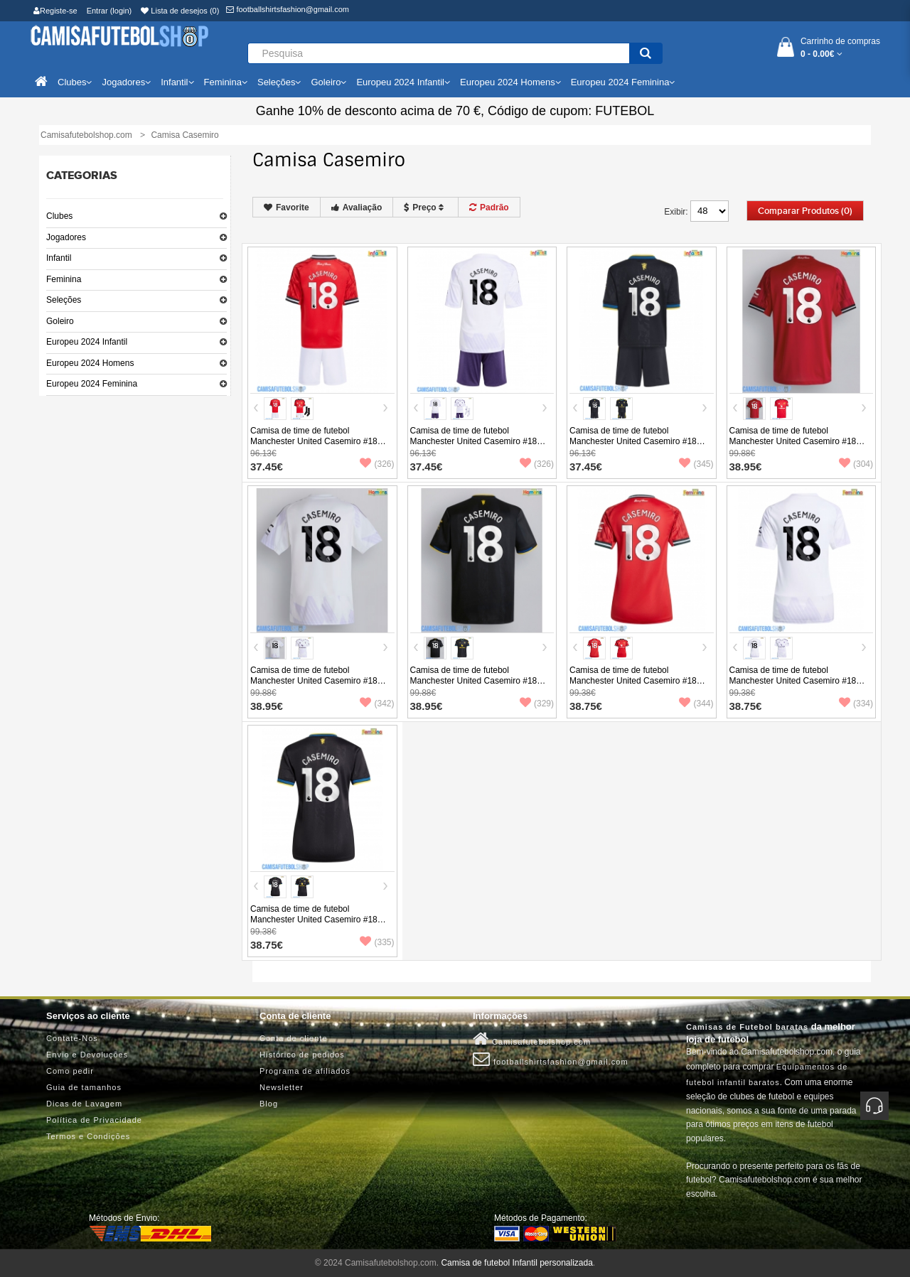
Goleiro (60, 321)
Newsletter (281, 1087)
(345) (696, 464)
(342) (377, 703)
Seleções (63, 300)
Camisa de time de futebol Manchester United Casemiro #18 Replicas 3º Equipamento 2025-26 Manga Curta (475, 686)
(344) (696, 703)
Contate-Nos (72, 1038)
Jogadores (66, 237)
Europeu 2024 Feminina (91, 384)
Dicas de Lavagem (84, 1103)
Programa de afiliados (304, 1071)
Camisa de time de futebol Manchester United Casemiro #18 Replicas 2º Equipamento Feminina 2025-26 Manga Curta (795, 686)
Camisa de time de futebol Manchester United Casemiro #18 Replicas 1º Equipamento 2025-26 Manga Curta (794, 447)
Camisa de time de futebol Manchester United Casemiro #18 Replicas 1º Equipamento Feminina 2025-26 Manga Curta (635, 686)
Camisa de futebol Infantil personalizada (516, 1263)
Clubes (59, 216)
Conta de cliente (293, 1038)
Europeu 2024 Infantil (86, 342)
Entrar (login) (109, 10)
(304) (856, 464)
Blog (268, 1103)
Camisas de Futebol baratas (747, 1027)
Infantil (58, 258)
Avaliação (356, 207)
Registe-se (55, 10)
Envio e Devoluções (87, 1054)
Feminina (63, 279)
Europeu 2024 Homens (90, 363)
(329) (537, 703)
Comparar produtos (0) (805, 211)
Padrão (489, 207)
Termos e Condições (88, 1136)
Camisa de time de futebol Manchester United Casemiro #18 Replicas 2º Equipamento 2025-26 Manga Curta (315, 686)
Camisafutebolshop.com (532, 1038)
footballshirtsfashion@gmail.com (287, 9)
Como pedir (70, 1071)
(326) (377, 464)
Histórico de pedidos (302, 1054)
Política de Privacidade (94, 1120)
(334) (856, 703)
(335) (377, 942)
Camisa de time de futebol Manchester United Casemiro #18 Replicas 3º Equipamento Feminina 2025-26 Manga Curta (316, 925)
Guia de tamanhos (84, 1087)
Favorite (286, 207)
